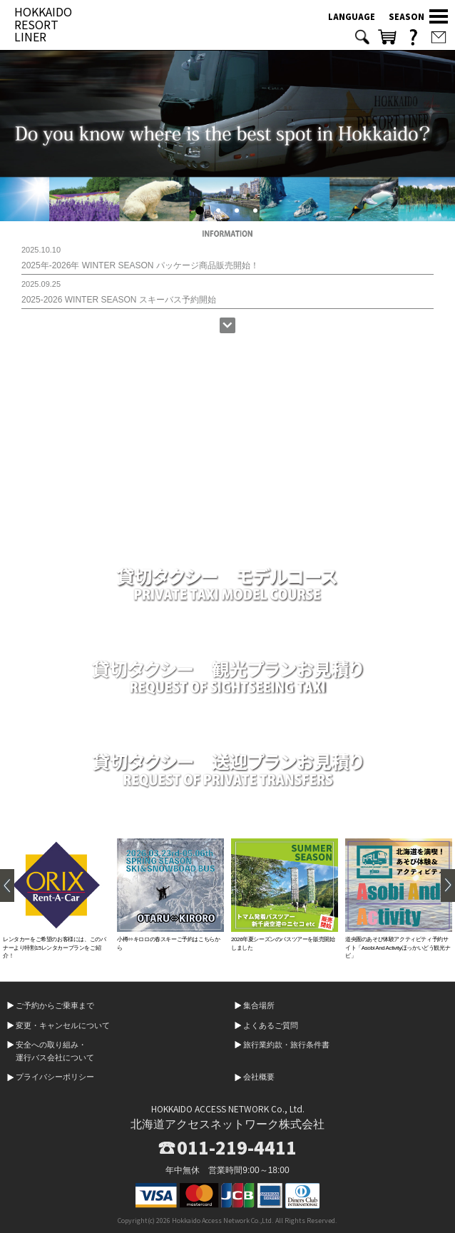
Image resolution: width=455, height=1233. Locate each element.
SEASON (406, 16)
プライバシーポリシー (55, 1076)
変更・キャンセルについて (63, 1025)
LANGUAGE (351, 16)
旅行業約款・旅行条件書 (286, 1044)
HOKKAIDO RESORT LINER (43, 24)
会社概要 (259, 1076)
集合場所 (259, 1005)
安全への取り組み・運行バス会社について (55, 1051)
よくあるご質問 (270, 1025)
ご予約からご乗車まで (55, 1005)
